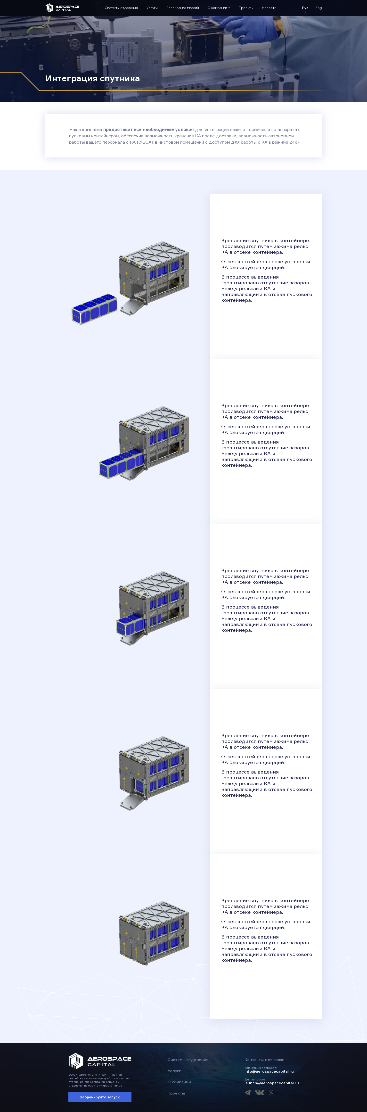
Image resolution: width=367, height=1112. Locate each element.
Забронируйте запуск (100, 1097)
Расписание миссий (182, 8)
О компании (217, 7)
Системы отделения (121, 8)
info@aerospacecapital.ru (269, 1071)
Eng (319, 7)
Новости (269, 8)
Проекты (246, 8)
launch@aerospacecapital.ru (272, 1082)
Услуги (152, 8)
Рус (305, 7)
